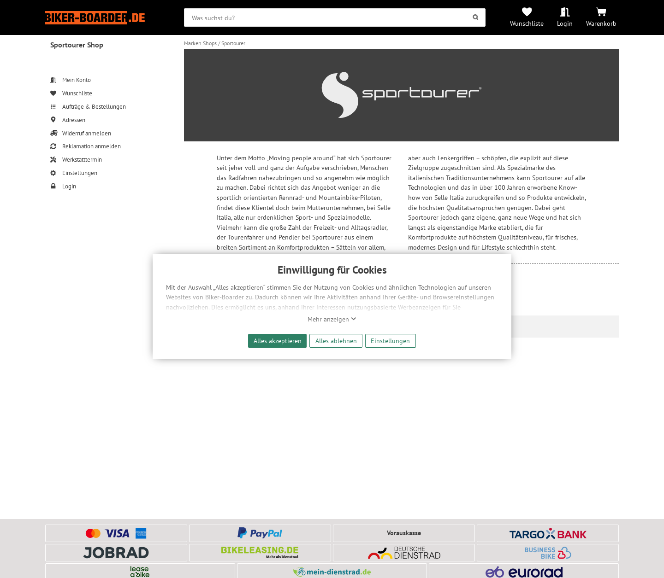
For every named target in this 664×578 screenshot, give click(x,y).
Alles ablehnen (336, 340)
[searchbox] (335, 17)
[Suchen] (476, 17)
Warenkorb (601, 23)
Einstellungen (390, 340)
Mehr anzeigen (332, 319)
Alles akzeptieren (278, 340)
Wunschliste (527, 23)
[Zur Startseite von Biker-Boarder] (104, 17)
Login (565, 23)
